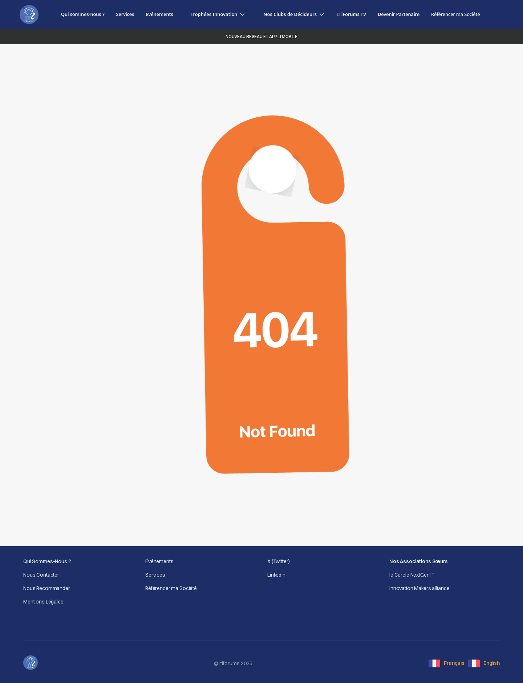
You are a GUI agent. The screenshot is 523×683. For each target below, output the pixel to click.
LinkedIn (276, 575)
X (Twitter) (278, 561)
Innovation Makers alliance (419, 588)
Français (454, 663)
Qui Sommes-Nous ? (47, 561)
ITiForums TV (351, 14)
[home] (29, 14)
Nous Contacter (41, 575)
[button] (218, 14)
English (491, 663)
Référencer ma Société (171, 588)
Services (125, 14)
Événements (159, 14)
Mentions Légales (43, 601)
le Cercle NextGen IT (412, 575)
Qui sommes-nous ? (82, 14)
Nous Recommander (46, 588)
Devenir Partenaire (398, 14)
